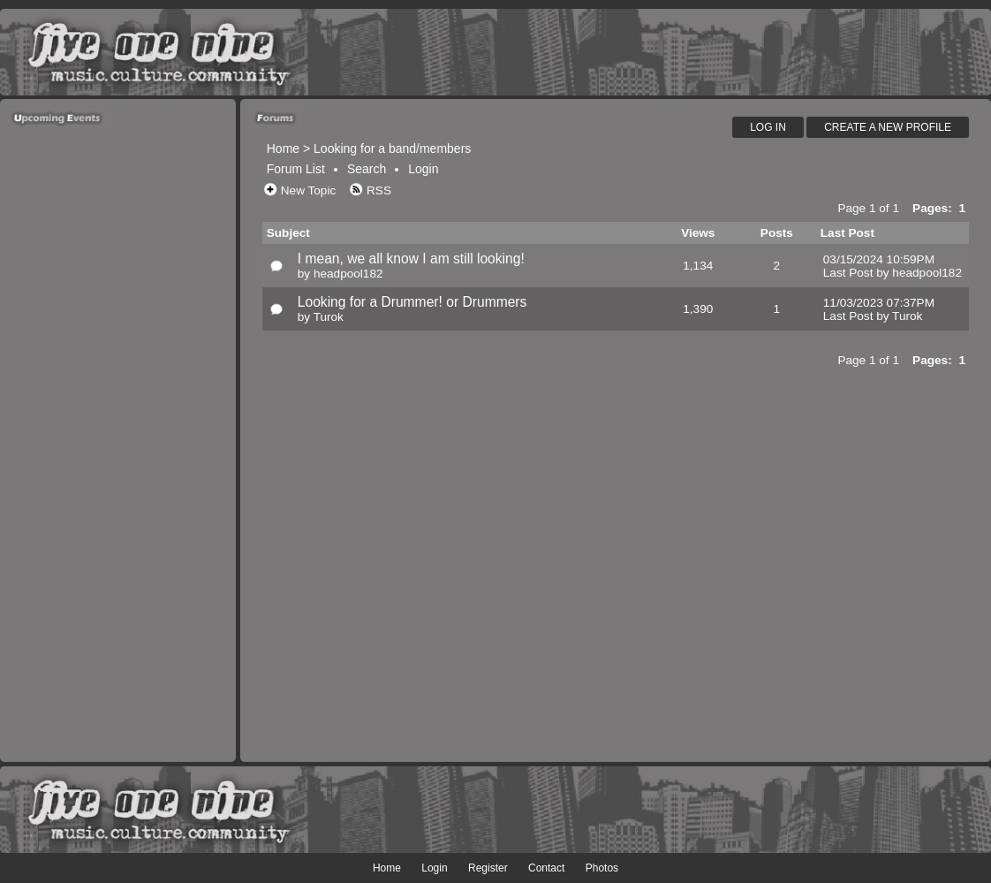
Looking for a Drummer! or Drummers (412, 301)
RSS (379, 190)
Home (283, 148)
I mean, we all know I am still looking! (411, 258)
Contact (546, 868)
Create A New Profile (887, 127)
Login (423, 169)
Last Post (848, 272)
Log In (768, 127)
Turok (329, 317)
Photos (602, 868)
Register (488, 868)
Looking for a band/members (392, 148)
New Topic (308, 190)
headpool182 (348, 273)
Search (366, 169)
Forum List (296, 169)
